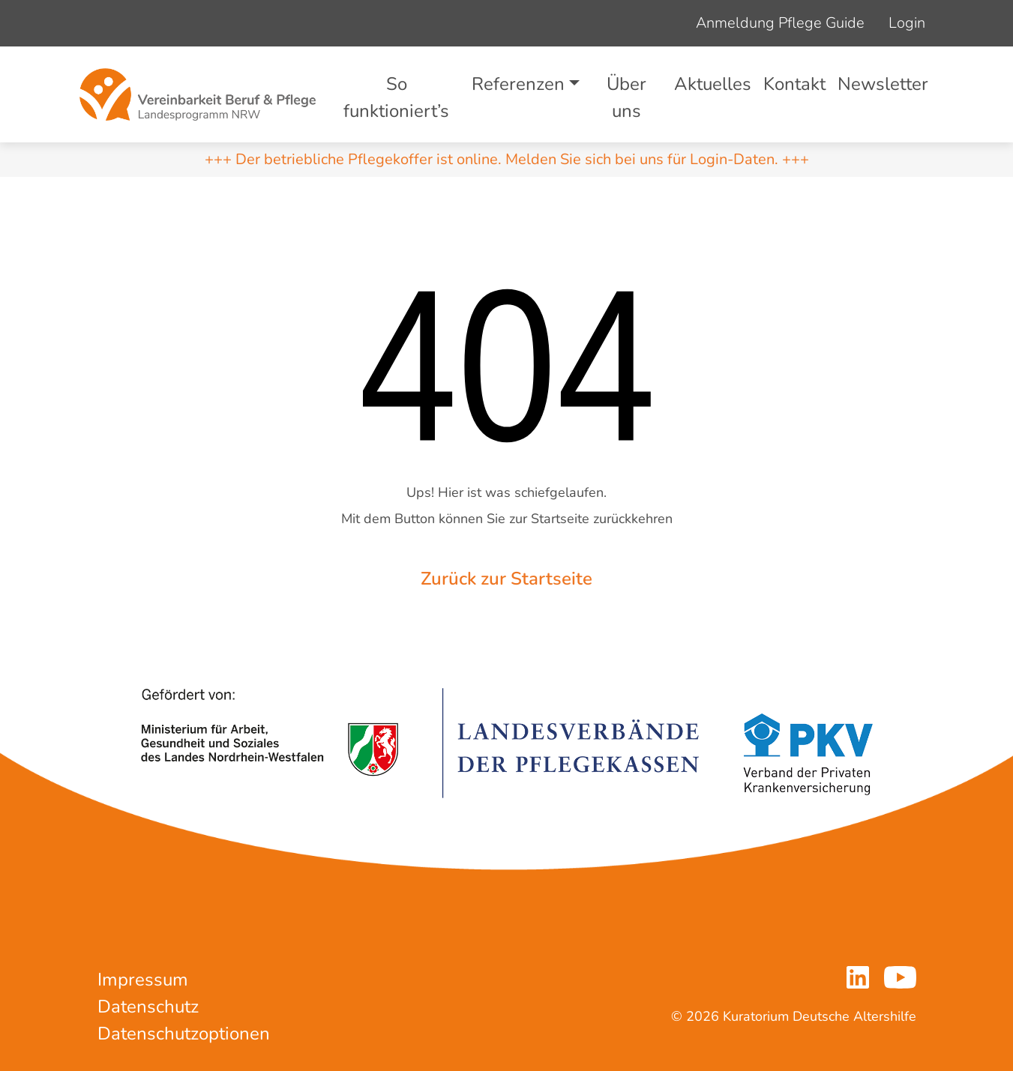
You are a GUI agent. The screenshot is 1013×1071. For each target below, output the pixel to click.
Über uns (626, 97)
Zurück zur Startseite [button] (506, 579)
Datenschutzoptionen (183, 1034)
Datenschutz (148, 1007)
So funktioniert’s (396, 97)
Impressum (142, 980)
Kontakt (794, 84)
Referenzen (518, 84)
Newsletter (883, 84)
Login (907, 23)
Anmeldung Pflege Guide (780, 23)
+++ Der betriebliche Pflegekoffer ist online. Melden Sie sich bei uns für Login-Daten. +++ (507, 159)
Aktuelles (712, 84)
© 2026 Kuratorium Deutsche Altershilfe (793, 1016)
